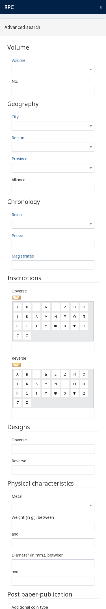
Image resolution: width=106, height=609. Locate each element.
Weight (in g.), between (33, 517)
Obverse (19, 291)
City (15, 116)
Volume (18, 60)
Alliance (18, 179)
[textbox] (53, 69)
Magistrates (23, 256)
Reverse (19, 358)
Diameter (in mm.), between (38, 555)
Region (18, 137)
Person (18, 235)
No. (15, 81)
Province (19, 158)
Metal (17, 496)
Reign (17, 214)
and (15, 534)
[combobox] (53, 69)
